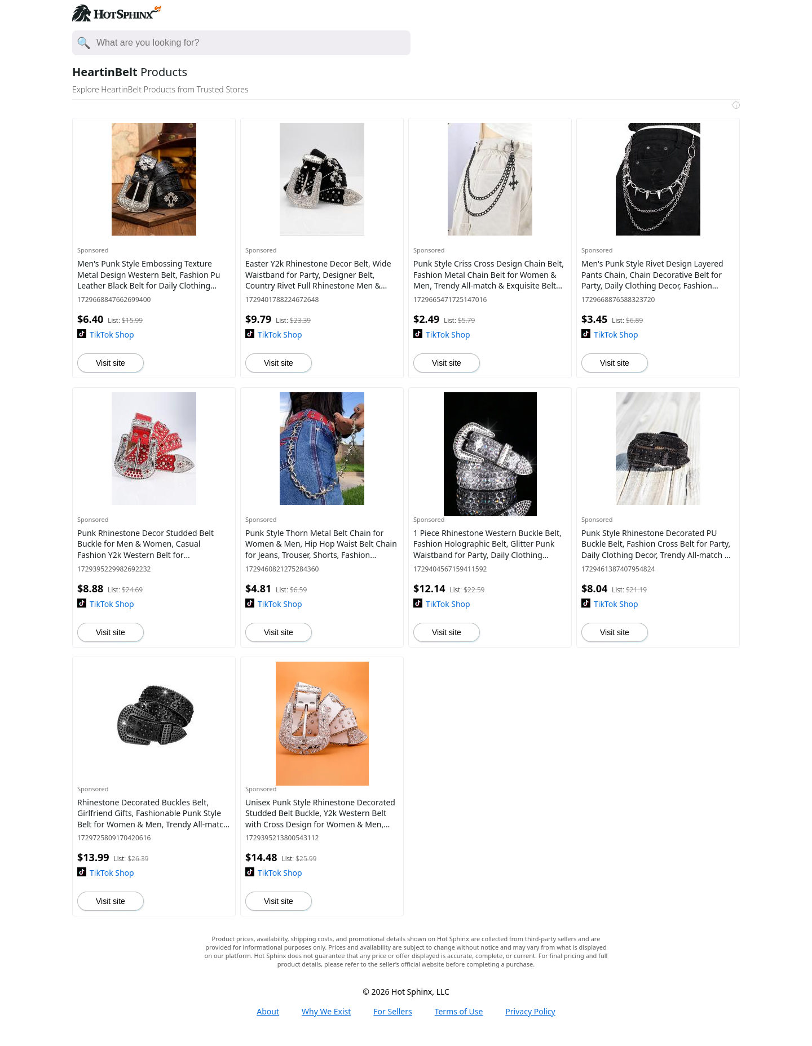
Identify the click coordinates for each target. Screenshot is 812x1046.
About (268, 1011)
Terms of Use (459, 1011)
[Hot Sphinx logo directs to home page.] (116, 18)
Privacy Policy (530, 1011)
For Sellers (392, 1011)
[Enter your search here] (253, 42)
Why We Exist (326, 1011)
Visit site (110, 362)
